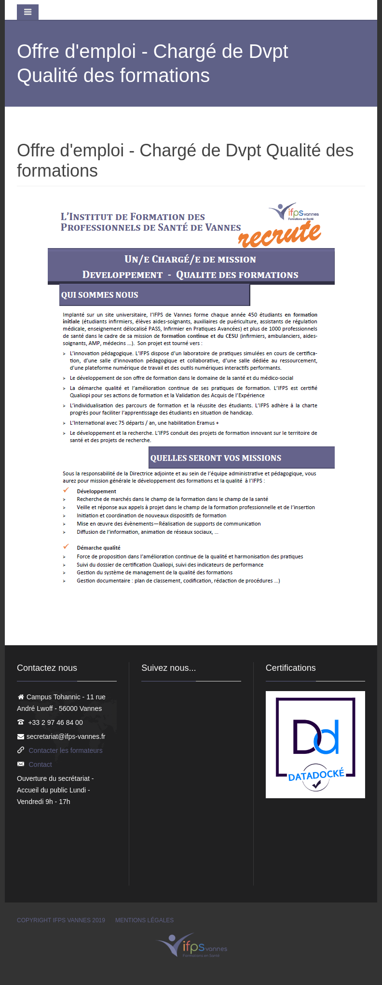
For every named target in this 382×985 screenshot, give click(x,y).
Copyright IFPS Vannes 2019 (61, 920)
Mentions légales (144, 920)
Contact (40, 764)
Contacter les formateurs (66, 750)
